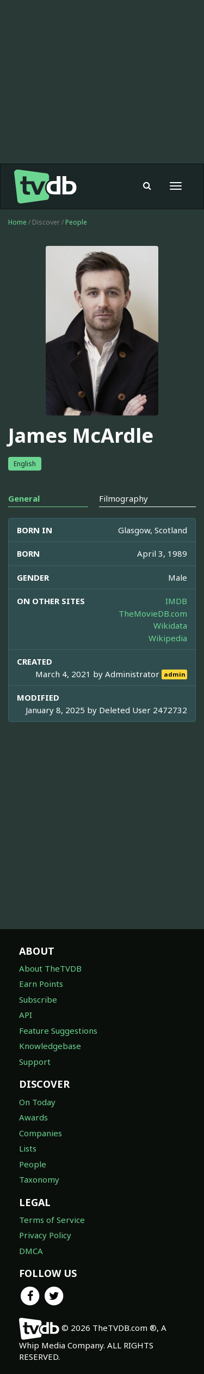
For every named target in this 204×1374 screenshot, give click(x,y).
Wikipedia (168, 637)
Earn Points (41, 983)
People (76, 222)
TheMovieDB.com (153, 613)
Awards (33, 1117)
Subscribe (38, 999)
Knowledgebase (50, 1045)
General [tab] (24, 498)
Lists (27, 1148)
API (25, 1014)
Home (17, 222)
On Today (37, 1101)
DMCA (31, 1250)
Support (35, 1061)
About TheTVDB (50, 968)
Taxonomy (39, 1179)
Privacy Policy (45, 1235)
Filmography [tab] (123, 498)
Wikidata (170, 625)
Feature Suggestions (58, 1030)
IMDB (176, 600)
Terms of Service (52, 1219)
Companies (40, 1133)
